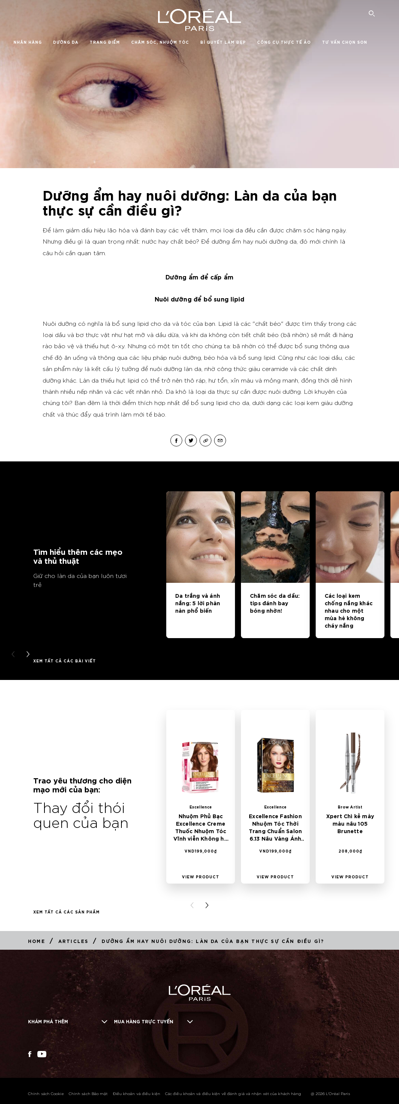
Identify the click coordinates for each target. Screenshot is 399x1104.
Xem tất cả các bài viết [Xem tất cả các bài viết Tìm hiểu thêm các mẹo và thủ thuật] (64, 660)
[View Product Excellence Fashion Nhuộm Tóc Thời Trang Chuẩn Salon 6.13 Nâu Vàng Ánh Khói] (275, 876)
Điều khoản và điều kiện (136, 1093)
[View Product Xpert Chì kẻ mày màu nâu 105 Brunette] (350, 876)
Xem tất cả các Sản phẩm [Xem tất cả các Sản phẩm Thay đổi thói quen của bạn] (66, 911)
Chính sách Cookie (46, 1093)
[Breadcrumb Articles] (73, 941)
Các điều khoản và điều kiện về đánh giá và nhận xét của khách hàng (233, 1093)
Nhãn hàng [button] (27, 41)
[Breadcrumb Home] (36, 941)
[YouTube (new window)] (41, 1054)
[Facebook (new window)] (29, 1054)
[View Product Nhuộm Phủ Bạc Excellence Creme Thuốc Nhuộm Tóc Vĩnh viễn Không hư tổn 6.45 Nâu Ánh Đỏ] (200, 876)
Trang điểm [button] (105, 41)
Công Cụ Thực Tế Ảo (284, 41)
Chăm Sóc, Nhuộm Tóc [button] (160, 41)
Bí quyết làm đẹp (223, 41)
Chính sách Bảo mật (88, 1093)
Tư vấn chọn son (344, 41)
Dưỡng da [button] (65, 41)
